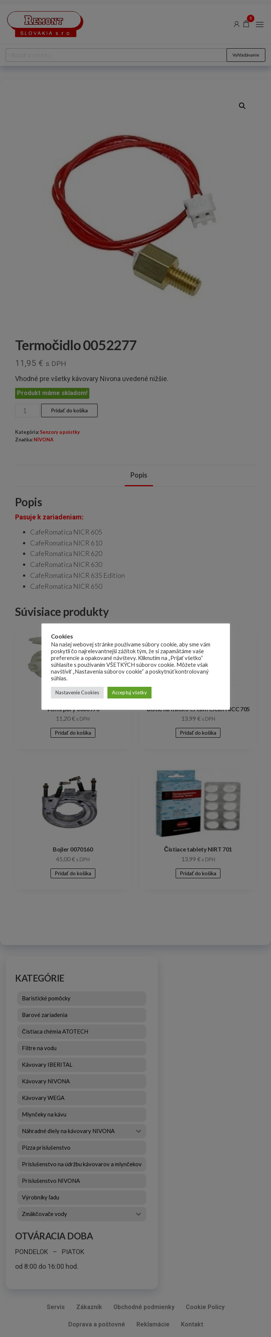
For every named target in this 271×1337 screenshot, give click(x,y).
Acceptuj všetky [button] (129, 692)
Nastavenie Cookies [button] (77, 692)
